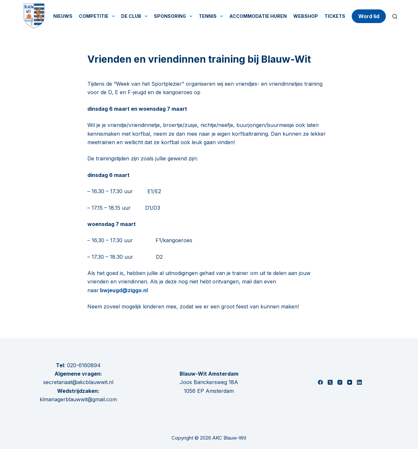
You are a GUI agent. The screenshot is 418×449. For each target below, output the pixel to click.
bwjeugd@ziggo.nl (123, 290)
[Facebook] (320, 382)
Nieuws (62, 16)
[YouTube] (349, 382)
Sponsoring (174, 16)
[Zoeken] (394, 16)
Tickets (334, 16)
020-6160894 (84, 365)
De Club (135, 16)
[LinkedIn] (359, 382)
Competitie (98, 16)
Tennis (212, 16)
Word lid (368, 16)
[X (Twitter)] (330, 382)
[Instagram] (339, 382)
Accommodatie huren (258, 16)
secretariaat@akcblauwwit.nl (78, 382)
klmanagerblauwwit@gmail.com (78, 399)
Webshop (305, 16)
